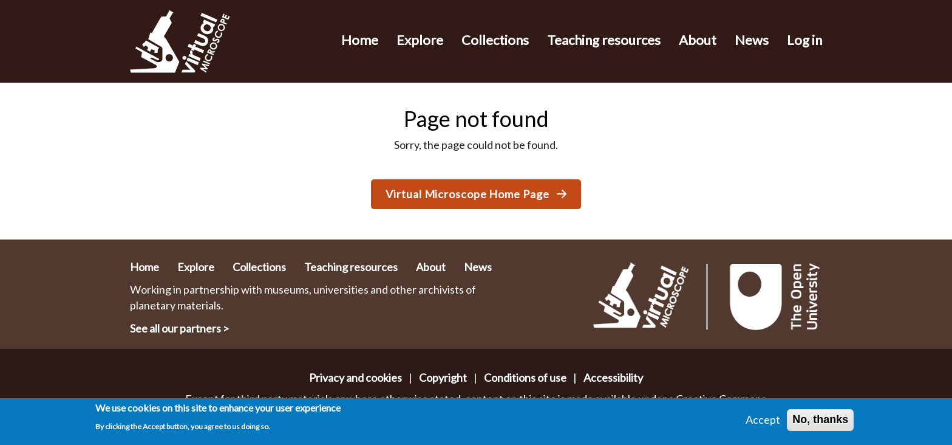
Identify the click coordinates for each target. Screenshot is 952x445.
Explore (419, 40)
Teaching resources (604, 40)
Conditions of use (525, 377)
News (752, 40)
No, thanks (820, 422)
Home (359, 40)
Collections (495, 40)
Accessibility (613, 377)
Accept (763, 422)
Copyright (443, 377)
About (697, 40)
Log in (804, 40)
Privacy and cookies (355, 377)
